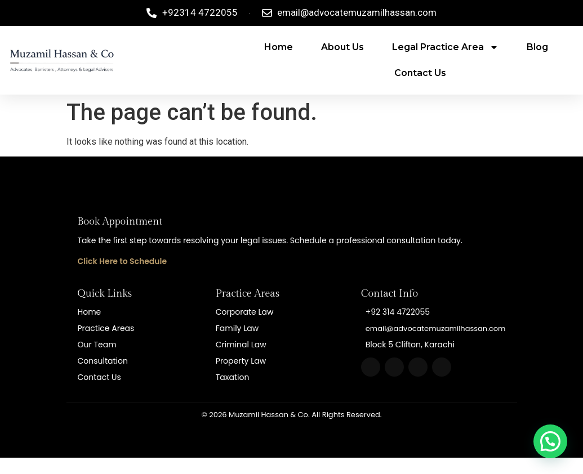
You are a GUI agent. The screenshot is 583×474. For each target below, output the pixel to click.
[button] (550, 441)
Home (278, 47)
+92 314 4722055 (398, 312)
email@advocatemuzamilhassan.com (436, 328)
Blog (537, 47)
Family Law (237, 328)
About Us (342, 47)
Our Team (97, 344)
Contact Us (420, 73)
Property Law (241, 360)
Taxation (233, 377)
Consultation (103, 360)
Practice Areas (106, 328)
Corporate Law (245, 312)
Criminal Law (241, 344)
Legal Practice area (445, 47)
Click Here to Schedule (122, 261)
